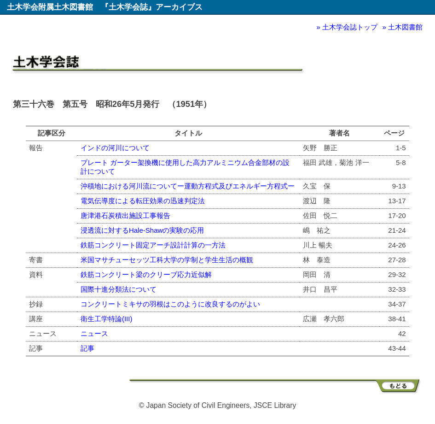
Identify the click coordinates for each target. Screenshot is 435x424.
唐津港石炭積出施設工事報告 (125, 215)
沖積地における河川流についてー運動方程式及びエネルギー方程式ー (188, 186)
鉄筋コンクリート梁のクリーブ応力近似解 (146, 274)
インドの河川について (115, 148)
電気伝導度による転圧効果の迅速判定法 (143, 201)
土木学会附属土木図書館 (50, 7)
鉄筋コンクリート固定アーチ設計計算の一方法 (153, 245)
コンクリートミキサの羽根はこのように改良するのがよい (170, 304)
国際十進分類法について (119, 289)
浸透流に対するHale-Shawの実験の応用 (142, 230)
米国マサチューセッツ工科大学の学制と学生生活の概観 (167, 260)
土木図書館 (405, 27)
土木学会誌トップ (349, 27)
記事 (87, 348)
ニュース (94, 333)
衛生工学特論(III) (107, 319)
